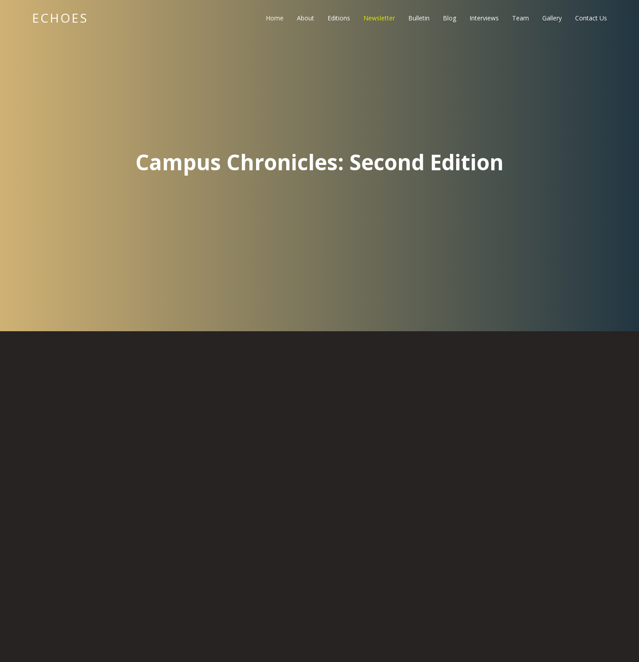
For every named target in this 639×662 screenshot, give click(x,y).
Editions (338, 18)
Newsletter (379, 18)
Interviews (484, 18)
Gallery (552, 18)
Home (275, 18)
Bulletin (419, 18)
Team (520, 18)
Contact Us (591, 18)
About (305, 18)
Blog (449, 18)
